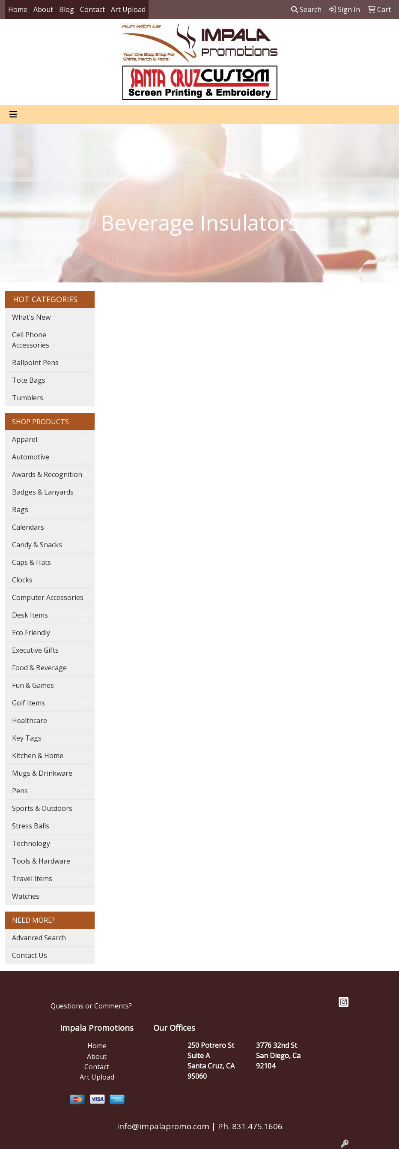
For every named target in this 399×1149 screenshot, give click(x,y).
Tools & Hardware (41, 861)
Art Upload (128, 9)
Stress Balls (30, 826)
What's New (31, 317)
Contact (92, 9)
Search (306, 9)
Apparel (24, 439)
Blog (66, 9)
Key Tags (27, 738)
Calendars (28, 527)
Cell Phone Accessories (30, 340)
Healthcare (29, 720)
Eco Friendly (31, 632)
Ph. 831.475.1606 (249, 1126)
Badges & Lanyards (43, 492)
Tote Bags (28, 380)
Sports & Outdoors (42, 808)
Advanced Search (39, 937)
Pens (20, 790)
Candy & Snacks (37, 544)
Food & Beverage (39, 667)
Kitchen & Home (37, 755)
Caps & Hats (31, 562)
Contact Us (29, 955)
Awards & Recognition (47, 474)
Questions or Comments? (91, 1006)
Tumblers (27, 397)
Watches (25, 896)
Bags (20, 509)
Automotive (30, 457)
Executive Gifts (35, 650)
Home (17, 9)
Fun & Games (33, 685)
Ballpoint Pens (35, 362)
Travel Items (32, 878)
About (43, 9)
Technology (31, 843)
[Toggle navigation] (13, 114)
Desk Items (30, 615)
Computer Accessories (47, 597)
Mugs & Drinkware (42, 773)
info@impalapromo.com (163, 1126)
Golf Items (28, 703)
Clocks (22, 580)
